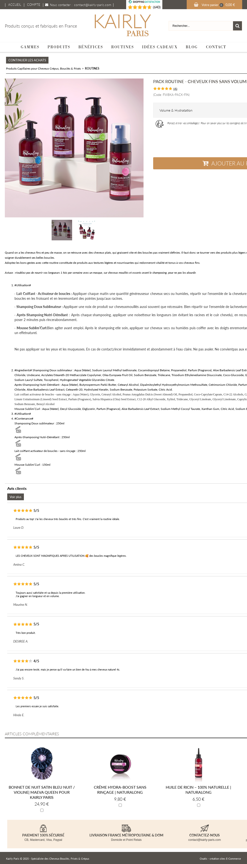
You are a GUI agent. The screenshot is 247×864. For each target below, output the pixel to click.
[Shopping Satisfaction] (137, 7)
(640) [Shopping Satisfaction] (157, 7)
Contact (216, 47)
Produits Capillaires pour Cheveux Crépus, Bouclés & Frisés (43, 68)
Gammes (30, 47)
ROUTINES (92, 68)
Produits (59, 47)
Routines (122, 47)
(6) (175, 88)
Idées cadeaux (160, 47)
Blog (192, 47)
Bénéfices (90, 47)
